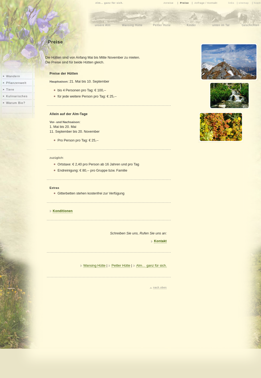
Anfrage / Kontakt (205, 3)
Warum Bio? (15, 102)
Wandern (13, 76)
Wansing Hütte (94, 265)
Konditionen (63, 211)
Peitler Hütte (121, 265)
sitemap (244, 3)
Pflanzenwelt (16, 82)
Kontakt (160, 241)
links (231, 3)
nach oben (160, 287)
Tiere (10, 89)
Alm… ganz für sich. (151, 265)
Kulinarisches (17, 96)
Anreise (168, 3)
